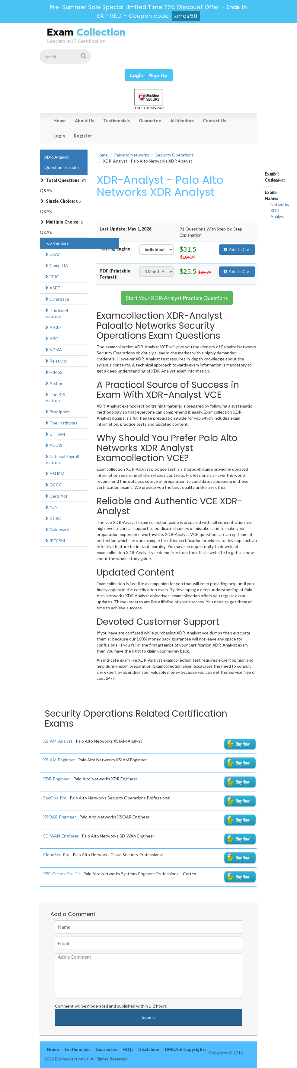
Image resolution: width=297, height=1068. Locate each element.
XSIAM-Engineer (59, 759)
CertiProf (55, 496)
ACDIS (53, 445)
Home (59, 120)
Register (83, 135)
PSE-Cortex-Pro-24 (61, 873)
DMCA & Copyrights (185, 1049)
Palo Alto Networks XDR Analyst (279, 204)
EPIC (51, 276)
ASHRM (54, 473)
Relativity (55, 360)
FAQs (128, 1049)
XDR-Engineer (56, 778)
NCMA (53, 349)
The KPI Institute (54, 397)
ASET (52, 287)
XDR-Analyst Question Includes (62, 162)
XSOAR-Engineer (59, 816)
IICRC (52, 518)
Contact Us (214, 120)
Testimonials (116, 120)
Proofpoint (57, 411)
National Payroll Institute (61, 459)
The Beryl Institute (56, 313)
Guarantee (150, 120)
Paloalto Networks (131, 154)
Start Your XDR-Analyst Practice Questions (177, 298)
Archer (53, 383)
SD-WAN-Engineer (60, 835)
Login (59, 135)
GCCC (53, 484)
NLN (51, 507)
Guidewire (56, 529)
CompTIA (56, 265)
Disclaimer (149, 1049)
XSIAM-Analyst (57, 741)
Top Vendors (56, 243)
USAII (52, 254)
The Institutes (61, 422)
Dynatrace (56, 299)
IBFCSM (54, 540)
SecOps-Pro (54, 797)
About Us (84, 120)
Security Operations (174, 154)
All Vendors (182, 120)
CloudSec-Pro (56, 854)
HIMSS (53, 372)
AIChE (53, 327)
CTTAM (54, 434)
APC (51, 338)
